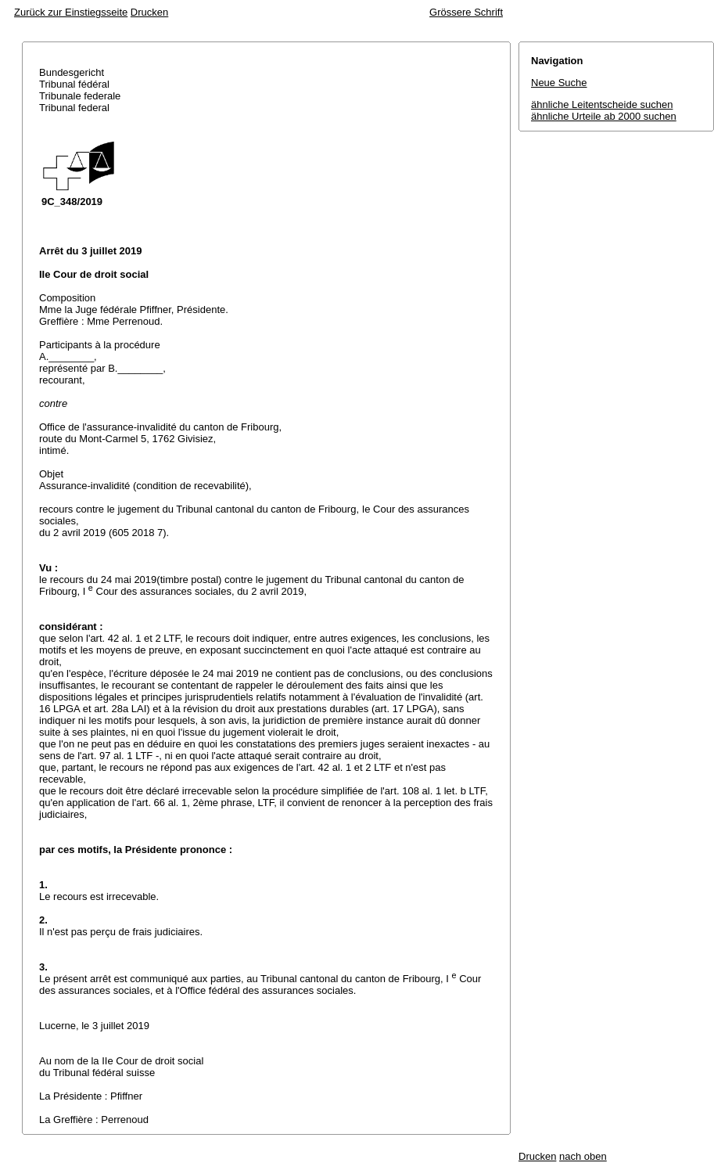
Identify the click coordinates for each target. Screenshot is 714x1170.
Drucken (149, 12)
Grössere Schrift (466, 12)
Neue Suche (559, 82)
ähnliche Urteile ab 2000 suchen (603, 116)
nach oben (583, 1156)
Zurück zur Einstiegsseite (70, 12)
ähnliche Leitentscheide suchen (602, 104)
